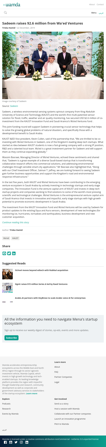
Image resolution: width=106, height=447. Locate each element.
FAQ (56, 372)
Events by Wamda (10, 413)
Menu (93, 12)
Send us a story (61, 403)
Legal (56, 382)
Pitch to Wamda (61, 424)
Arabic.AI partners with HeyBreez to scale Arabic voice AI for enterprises (50, 298)
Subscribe (11, 337)
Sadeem (14, 106)
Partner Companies (63, 377)
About (92, 4)
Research (6, 408)
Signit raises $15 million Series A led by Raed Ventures (41, 284)
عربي (101, 13)
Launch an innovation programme (70, 418)
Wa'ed (6, 238)
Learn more (31, 393)
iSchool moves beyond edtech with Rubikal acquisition (41, 270)
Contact (100, 4)
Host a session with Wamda (67, 408)
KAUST (15, 238)
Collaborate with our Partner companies (72, 413)
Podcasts (6, 403)
